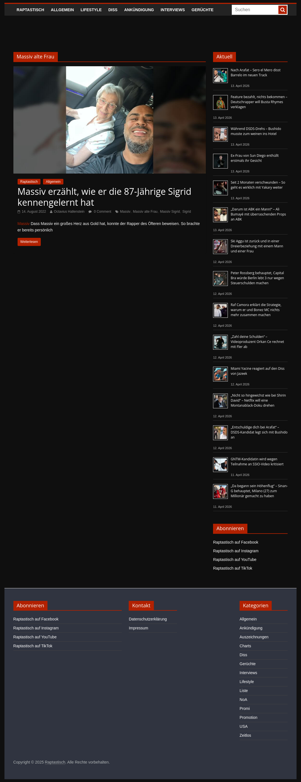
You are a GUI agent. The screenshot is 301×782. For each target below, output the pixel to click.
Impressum (138, 628)
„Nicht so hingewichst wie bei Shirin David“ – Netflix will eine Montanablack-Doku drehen (258, 400)
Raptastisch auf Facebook (235, 542)
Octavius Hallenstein (69, 212)
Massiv (125, 212)
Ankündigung (139, 10)
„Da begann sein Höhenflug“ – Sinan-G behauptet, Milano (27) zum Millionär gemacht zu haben (259, 491)
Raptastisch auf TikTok (232, 568)
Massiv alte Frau (145, 212)
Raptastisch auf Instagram (236, 551)
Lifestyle (91, 10)
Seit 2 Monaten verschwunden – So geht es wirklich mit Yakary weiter (258, 185)
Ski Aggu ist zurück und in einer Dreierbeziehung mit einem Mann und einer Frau (257, 246)
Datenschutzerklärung (148, 619)
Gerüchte (203, 10)
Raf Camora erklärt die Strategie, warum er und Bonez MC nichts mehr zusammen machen (256, 309)
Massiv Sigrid (170, 212)
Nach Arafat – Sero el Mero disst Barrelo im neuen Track (256, 72)
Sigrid (186, 212)
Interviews (173, 10)
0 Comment (100, 212)
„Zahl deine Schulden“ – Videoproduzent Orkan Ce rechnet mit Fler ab (257, 341)
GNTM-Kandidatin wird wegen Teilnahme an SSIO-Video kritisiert (257, 461)
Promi (245, 708)
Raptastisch (30, 10)
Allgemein (62, 10)
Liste (244, 690)
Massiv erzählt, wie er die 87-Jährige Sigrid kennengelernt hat (105, 196)
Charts (245, 646)
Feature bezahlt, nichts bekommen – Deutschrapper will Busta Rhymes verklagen (259, 101)
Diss (113, 10)
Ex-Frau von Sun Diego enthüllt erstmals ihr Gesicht (255, 158)
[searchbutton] (282, 10)
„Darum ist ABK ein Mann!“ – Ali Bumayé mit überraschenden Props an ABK (258, 214)
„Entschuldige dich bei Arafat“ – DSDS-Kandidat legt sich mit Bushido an (259, 432)
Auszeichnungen (254, 637)
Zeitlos (245, 735)
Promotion (248, 717)
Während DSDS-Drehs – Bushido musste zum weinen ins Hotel (256, 131)
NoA (243, 699)
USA (244, 726)
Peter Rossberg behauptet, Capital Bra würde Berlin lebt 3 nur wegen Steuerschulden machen (257, 278)
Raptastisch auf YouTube (234, 559)
